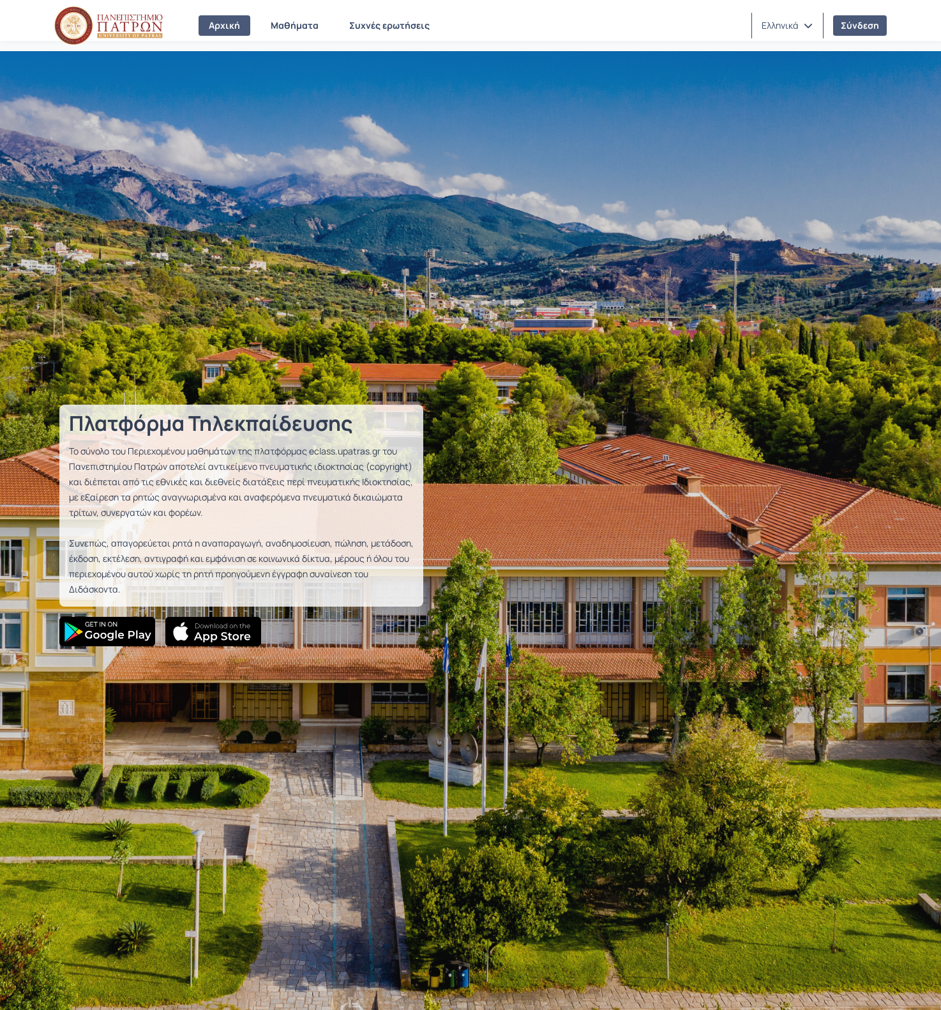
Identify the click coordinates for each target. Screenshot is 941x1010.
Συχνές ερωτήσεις (389, 25)
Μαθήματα (295, 25)
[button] (787, 25)
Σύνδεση (860, 25)
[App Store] (213, 631)
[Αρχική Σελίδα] (108, 25)
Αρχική (224, 25)
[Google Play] (107, 631)
